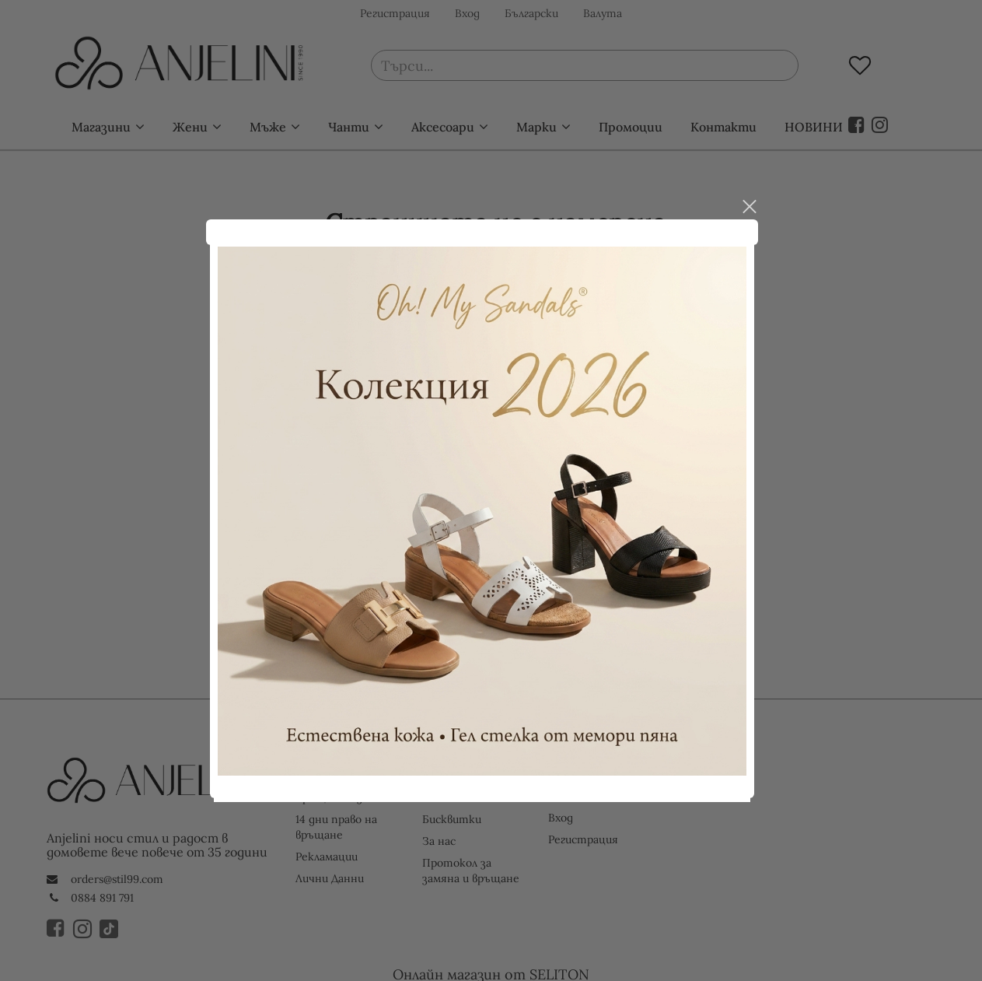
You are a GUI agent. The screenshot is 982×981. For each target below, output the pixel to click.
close (758, 197)
